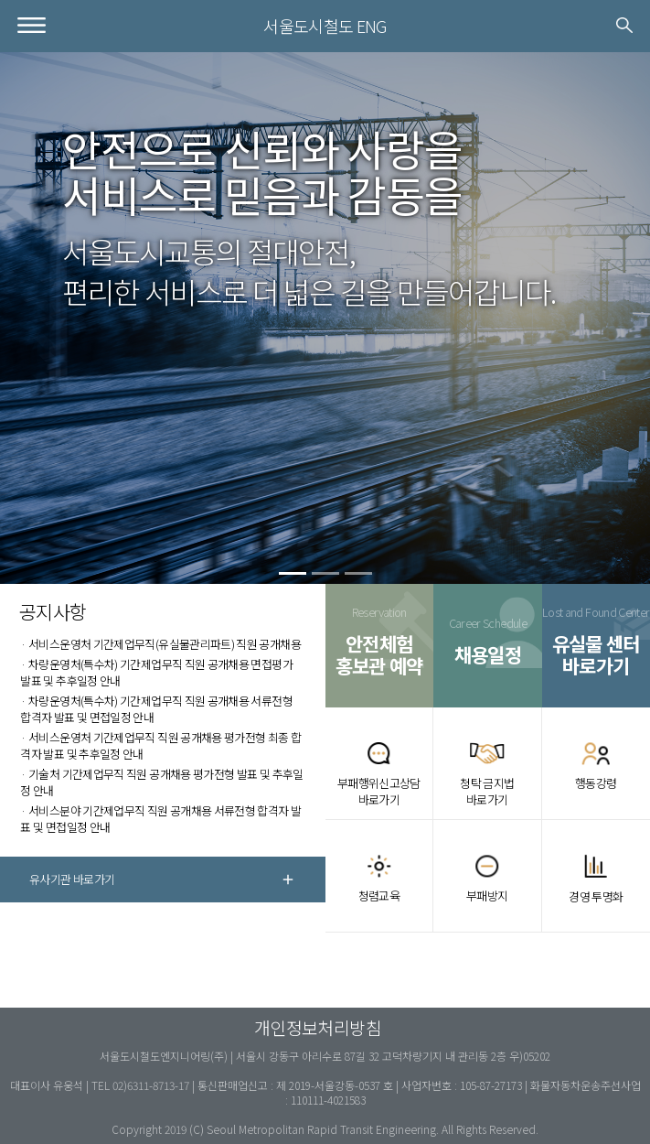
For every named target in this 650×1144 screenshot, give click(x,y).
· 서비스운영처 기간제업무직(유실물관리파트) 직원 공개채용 (160, 644)
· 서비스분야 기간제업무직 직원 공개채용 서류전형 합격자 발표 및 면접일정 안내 (160, 819)
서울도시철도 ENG (325, 26)
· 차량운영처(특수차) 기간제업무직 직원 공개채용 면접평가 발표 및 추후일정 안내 (156, 672)
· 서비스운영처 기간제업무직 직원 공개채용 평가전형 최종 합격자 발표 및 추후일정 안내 (160, 745)
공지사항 (52, 611)
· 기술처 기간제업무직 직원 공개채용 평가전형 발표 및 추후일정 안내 (161, 782)
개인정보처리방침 (317, 1028)
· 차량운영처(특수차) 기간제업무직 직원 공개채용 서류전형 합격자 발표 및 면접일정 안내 (156, 709)
